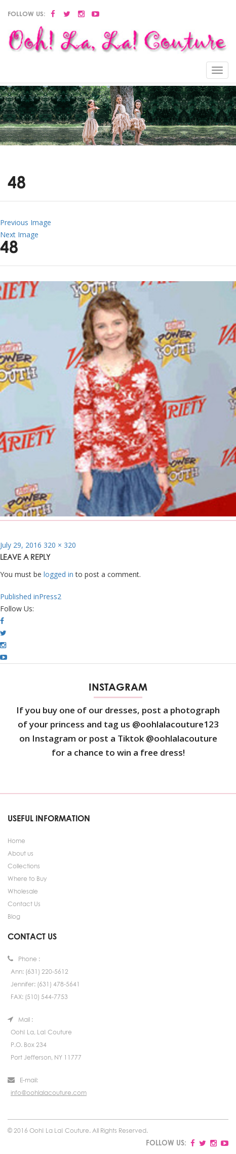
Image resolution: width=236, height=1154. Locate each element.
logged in (58, 574)
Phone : (24, 959)
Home (16, 841)
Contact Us (24, 904)
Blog (14, 916)
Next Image (19, 234)
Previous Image (25, 222)
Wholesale (23, 891)
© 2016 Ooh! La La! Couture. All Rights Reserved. (78, 1130)
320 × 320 (60, 545)
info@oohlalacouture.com (49, 1092)
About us (20, 853)
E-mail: (23, 1080)
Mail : (20, 1019)
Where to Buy (27, 878)
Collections (24, 866)
